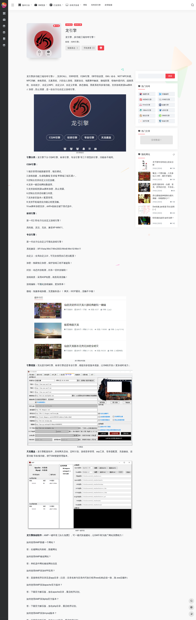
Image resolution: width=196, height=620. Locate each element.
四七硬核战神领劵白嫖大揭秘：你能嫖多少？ (163, 196)
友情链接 (108, 5)
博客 (85, 5)
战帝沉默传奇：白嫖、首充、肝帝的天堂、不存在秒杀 (163, 185)
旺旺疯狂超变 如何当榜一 (163, 218)
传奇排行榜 (96, 5)
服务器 (56, 291)
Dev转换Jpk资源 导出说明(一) (163, 208)
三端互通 (68, 176)
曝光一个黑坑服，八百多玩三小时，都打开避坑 (163, 174)
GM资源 (69, 25)
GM (107, 76)
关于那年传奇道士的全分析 (163, 163)
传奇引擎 (78, 25)
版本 (39, 197)
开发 (111, 365)
